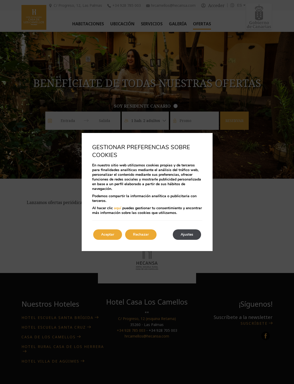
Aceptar (107, 234)
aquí (117, 208)
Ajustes (187, 234)
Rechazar (141, 234)
